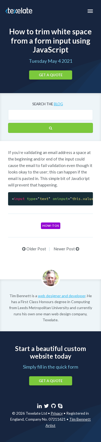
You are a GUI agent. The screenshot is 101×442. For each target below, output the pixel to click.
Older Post (34, 248)
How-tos (50, 226)
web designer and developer (61, 295)
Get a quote (50, 75)
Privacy (57, 413)
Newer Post (66, 248)
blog (58, 104)
